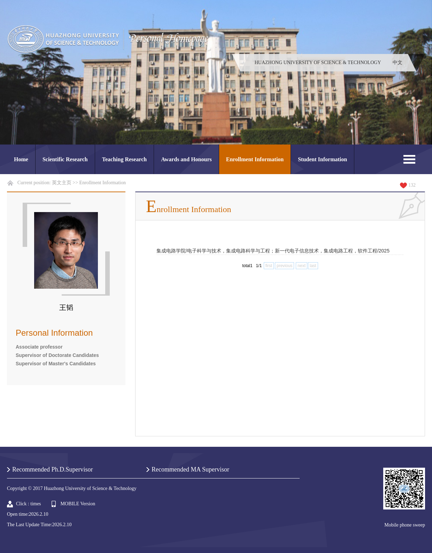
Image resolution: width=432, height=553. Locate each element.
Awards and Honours (186, 159)
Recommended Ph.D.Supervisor (52, 469)
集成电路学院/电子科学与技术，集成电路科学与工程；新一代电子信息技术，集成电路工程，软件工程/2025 (272, 251)
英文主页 (61, 182)
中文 (397, 62)
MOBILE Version (78, 503)
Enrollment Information (255, 159)
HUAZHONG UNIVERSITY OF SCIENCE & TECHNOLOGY (318, 62)
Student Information (322, 159)
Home (21, 159)
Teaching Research (124, 159)
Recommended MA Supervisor (190, 469)
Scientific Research (65, 159)
